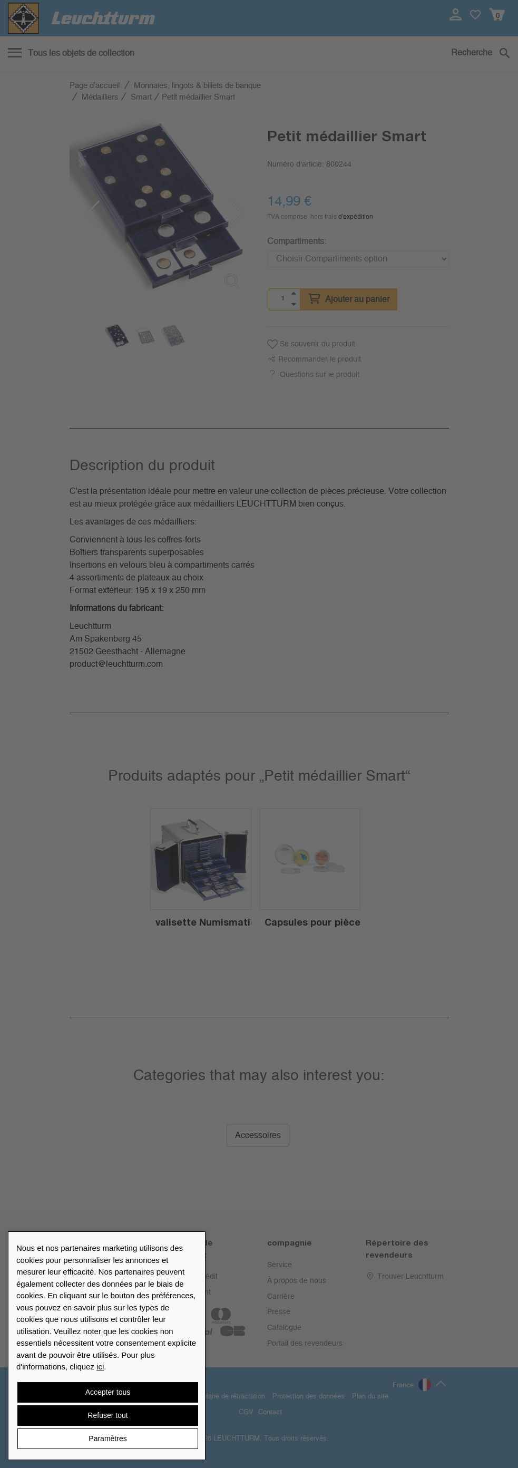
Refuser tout (107, 1415)
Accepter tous (108, 1392)
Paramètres (107, 1438)
